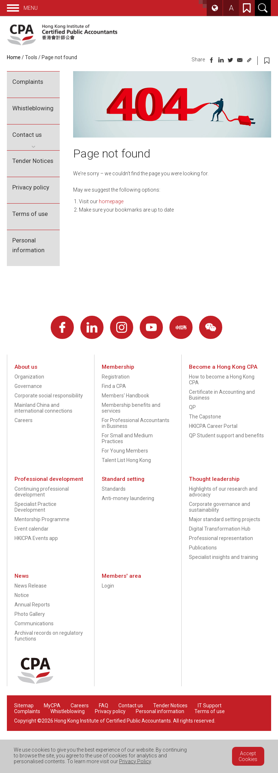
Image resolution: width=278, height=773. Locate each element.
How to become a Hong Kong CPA (221, 379)
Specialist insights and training (223, 557)
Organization (29, 377)
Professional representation (221, 538)
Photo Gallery (29, 614)
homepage (111, 201)
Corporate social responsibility (48, 395)
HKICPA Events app (36, 538)
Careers (23, 420)
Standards (114, 489)
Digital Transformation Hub (219, 529)
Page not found (59, 57)
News (21, 576)
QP (192, 407)
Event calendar (31, 529)
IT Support (210, 705)
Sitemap (24, 705)
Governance (28, 386)
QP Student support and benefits (226, 435)
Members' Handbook (125, 395)
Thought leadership (214, 479)
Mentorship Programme (42, 519)
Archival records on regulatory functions (48, 636)
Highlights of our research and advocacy (223, 492)
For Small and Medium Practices (127, 438)
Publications (203, 548)
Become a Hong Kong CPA (223, 367)
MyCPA (52, 705)
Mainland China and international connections (43, 408)
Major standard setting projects (224, 519)
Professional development (48, 479)
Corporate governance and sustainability (219, 507)
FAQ (103, 705)
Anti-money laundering (128, 498)
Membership (118, 367)
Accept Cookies (248, 756)
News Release (30, 586)
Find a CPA (114, 386)
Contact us (27, 134)
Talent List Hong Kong (126, 460)
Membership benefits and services (131, 408)
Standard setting (123, 479)
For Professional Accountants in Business (135, 423)
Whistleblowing (33, 108)
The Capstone (205, 417)
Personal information (28, 245)
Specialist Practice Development (35, 507)
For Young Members (125, 451)
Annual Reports (32, 605)
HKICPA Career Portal (213, 426)
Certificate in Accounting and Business (222, 395)
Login (108, 586)
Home (14, 57)
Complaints (27, 81)
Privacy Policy (135, 761)
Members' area (121, 576)
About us (25, 367)
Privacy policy (30, 187)
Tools (31, 57)
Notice (21, 595)
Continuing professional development (41, 492)
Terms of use (30, 213)
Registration (116, 377)
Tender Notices (32, 160)
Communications (34, 623)
